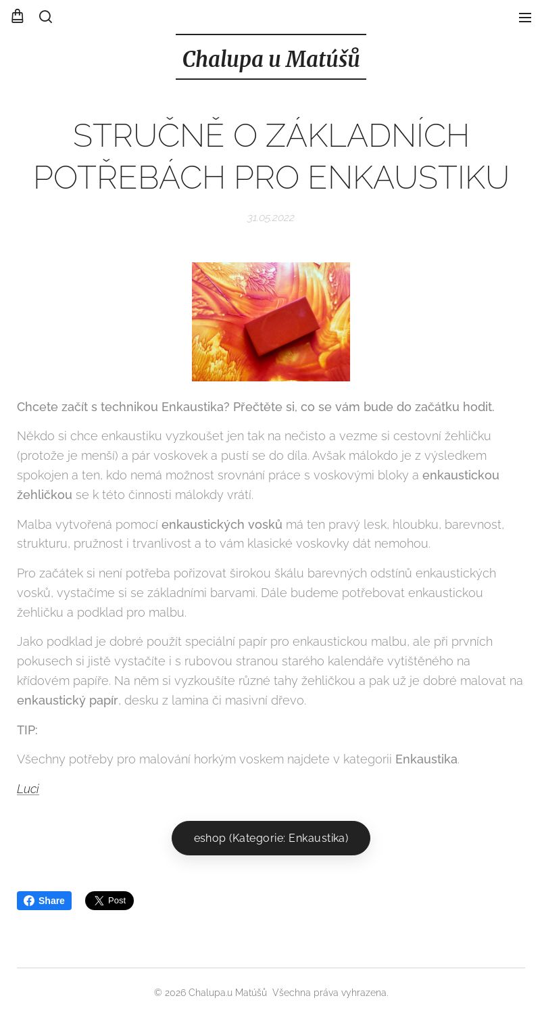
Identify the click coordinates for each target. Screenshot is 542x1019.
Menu (525, 17)
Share (44, 900)
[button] (45, 17)
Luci (28, 789)
